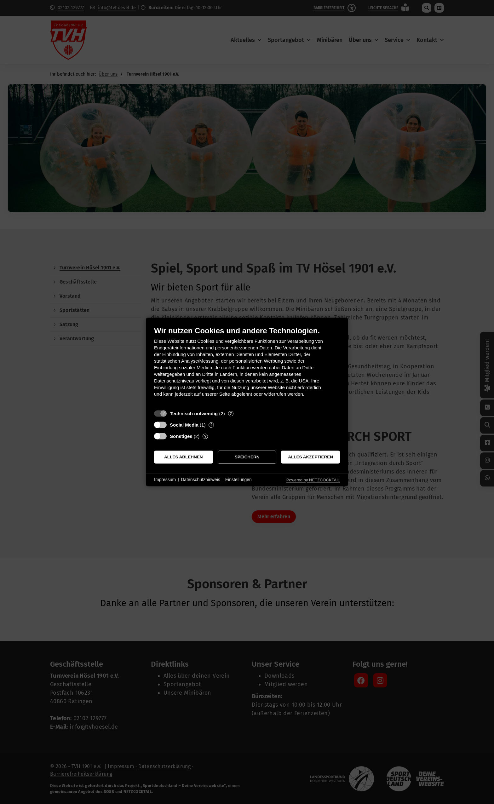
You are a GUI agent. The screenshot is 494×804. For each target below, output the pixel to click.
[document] (247, 366)
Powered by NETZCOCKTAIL (313, 480)
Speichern (247, 457)
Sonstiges (181, 436)
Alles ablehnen (183, 457)
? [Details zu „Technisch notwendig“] (230, 413)
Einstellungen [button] (238, 479)
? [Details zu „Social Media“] (211, 424)
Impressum (165, 479)
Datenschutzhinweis (200, 479)
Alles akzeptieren (310, 457)
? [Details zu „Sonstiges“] (205, 436)
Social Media (184, 425)
